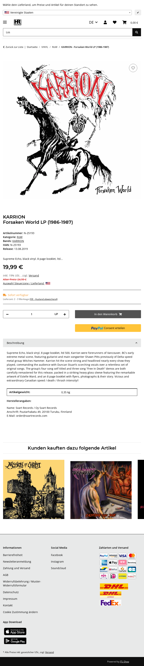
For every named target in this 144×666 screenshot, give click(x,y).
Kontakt (8, 605)
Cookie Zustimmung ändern (20, 612)
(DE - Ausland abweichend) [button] (44, 299)
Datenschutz (11, 592)
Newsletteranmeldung (17, 561)
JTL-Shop (124, 661)
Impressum (10, 598)
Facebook (57, 555)
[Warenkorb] (130, 22)
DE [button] (91, 22)
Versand (34, 275)
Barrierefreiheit (12, 555)
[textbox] (67, 12)
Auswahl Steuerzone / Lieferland (26, 283)
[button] (105, 22)
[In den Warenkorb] (6, 59)
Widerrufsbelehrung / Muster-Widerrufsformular (22, 583)
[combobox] (67, 12)
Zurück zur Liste (14, 47)
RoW (19, 237)
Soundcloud (58, 568)
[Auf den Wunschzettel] (133, 68)
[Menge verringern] (7, 314)
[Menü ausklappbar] (5, 20)
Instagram (57, 561)
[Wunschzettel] (114, 22)
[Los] (68, 32)
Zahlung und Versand (16, 568)
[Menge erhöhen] (65, 314)
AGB (5, 575)
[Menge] (31, 314)
